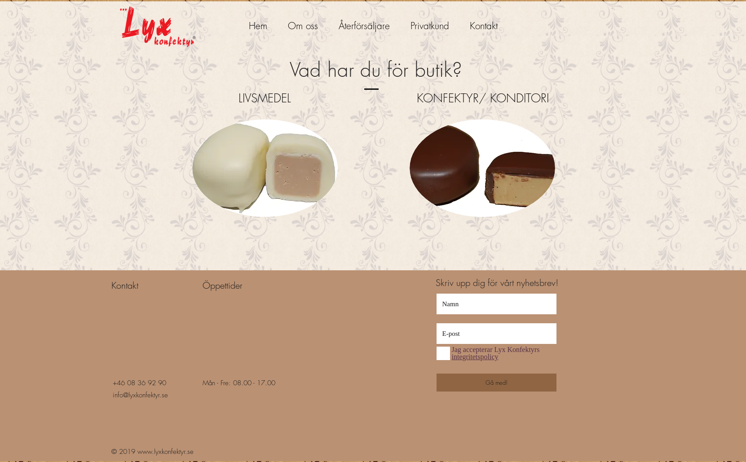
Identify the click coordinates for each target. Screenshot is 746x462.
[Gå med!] (496, 383)
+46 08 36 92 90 (139, 382)
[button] (364, 22)
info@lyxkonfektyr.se (140, 395)
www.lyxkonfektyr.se (165, 451)
